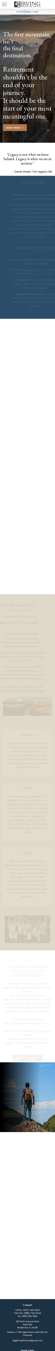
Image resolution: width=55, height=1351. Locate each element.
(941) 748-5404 (31, 1310)
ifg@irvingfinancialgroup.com (27, 1340)
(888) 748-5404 (32, 1313)
